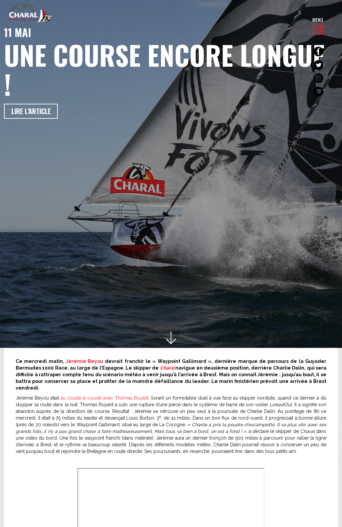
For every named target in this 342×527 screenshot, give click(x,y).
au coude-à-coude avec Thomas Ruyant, (105, 398)
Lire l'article (31, 111)
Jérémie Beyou (84, 361)
